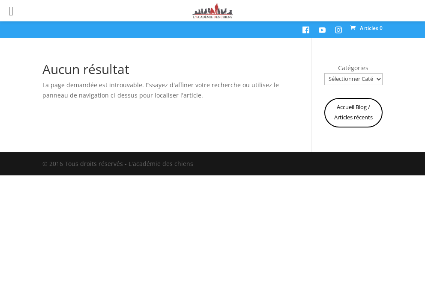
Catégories (353, 68)
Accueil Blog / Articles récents (353, 112)
